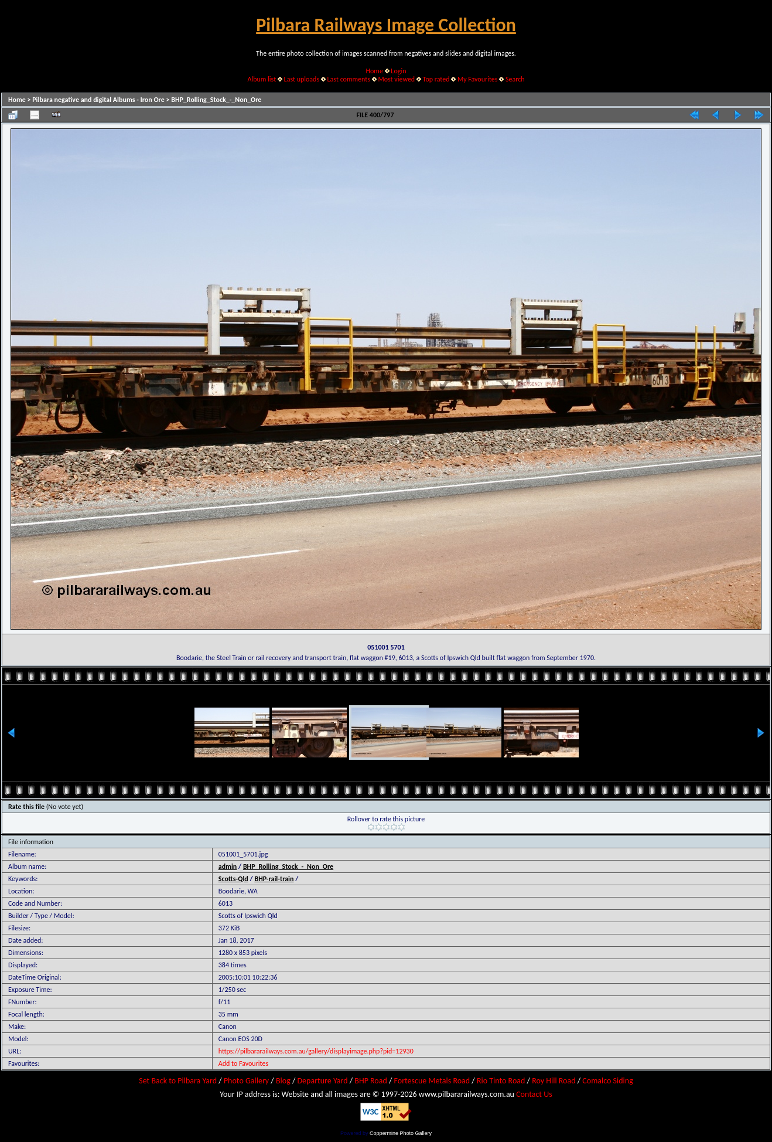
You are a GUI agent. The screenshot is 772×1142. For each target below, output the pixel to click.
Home (374, 71)
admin (227, 866)
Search (515, 79)
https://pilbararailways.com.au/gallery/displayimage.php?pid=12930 (316, 1051)
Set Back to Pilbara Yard (178, 1081)
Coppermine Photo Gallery (401, 1133)
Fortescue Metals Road (432, 1081)
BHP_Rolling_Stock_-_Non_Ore (216, 100)
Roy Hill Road (553, 1081)
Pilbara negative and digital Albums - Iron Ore (98, 100)
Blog (283, 1081)
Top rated (436, 79)
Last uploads (302, 79)
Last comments (348, 79)
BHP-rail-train (273, 879)
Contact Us (534, 1094)
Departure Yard (322, 1081)
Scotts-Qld (233, 879)
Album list (261, 79)
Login (398, 71)
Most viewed (396, 79)
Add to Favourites (243, 1063)
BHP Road (370, 1081)
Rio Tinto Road (501, 1081)
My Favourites (477, 79)
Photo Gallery (246, 1081)
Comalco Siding (607, 1081)
